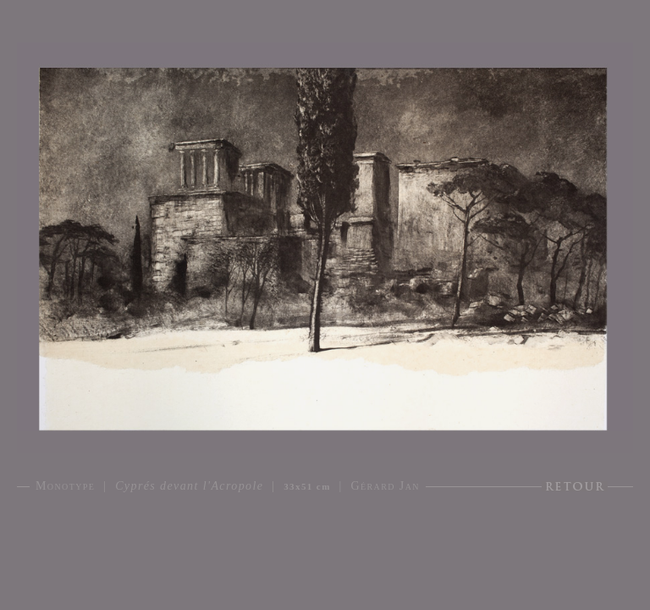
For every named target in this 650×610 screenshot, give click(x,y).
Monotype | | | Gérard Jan (228, 486)
